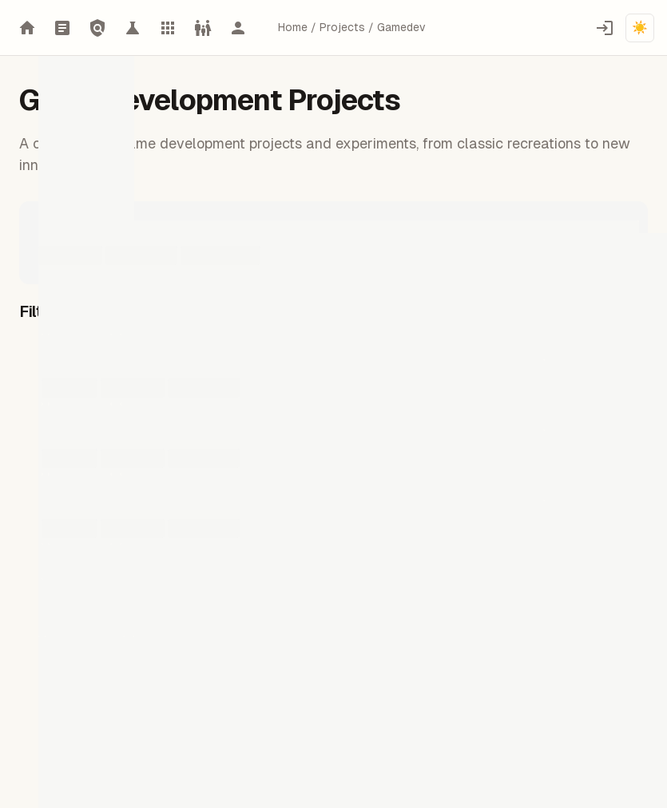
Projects (342, 27)
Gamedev (401, 27)
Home (293, 27)
